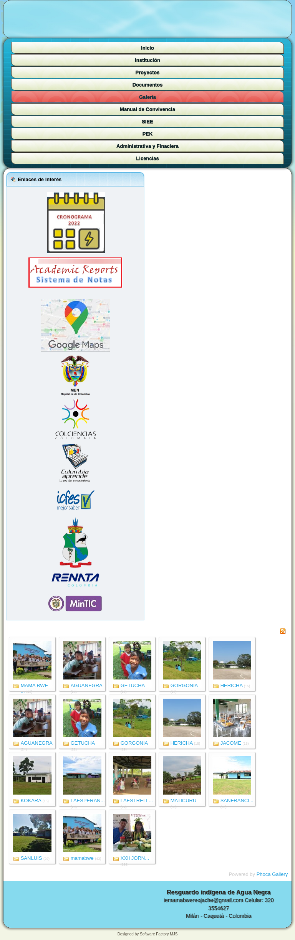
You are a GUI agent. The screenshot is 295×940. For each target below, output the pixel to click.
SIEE (147, 121)
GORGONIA (184, 685)
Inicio (147, 48)
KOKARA (31, 800)
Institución (147, 60)
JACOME (230, 743)
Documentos (148, 84)
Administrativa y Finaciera (147, 146)
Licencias (147, 158)
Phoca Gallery (272, 874)
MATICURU (184, 800)
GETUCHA (133, 685)
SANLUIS (31, 858)
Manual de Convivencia (147, 109)
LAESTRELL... (137, 800)
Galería (147, 97)
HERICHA (231, 685)
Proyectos (148, 72)
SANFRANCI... (237, 800)
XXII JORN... (135, 858)
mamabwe (82, 858)
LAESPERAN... (88, 800)
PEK (148, 134)
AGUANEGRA (86, 685)
